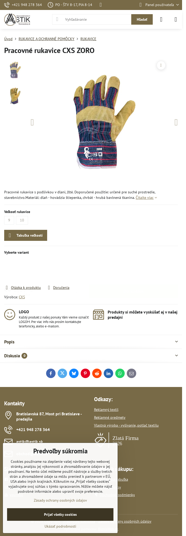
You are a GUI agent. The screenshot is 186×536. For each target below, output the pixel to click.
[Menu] (175, 19)
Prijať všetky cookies (60, 514)
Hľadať (142, 19)
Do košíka (133, 270)
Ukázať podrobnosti (60, 526)
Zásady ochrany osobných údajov (124, 521)
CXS (22, 297)
